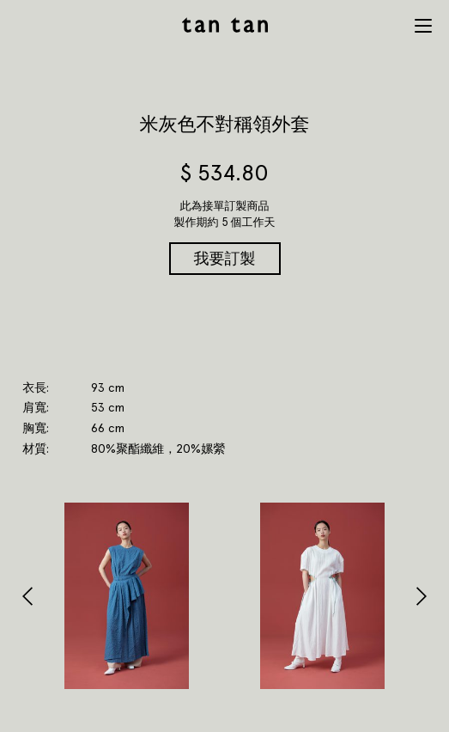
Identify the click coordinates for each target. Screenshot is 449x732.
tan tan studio (225, 25)
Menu (423, 25)
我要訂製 (225, 258)
